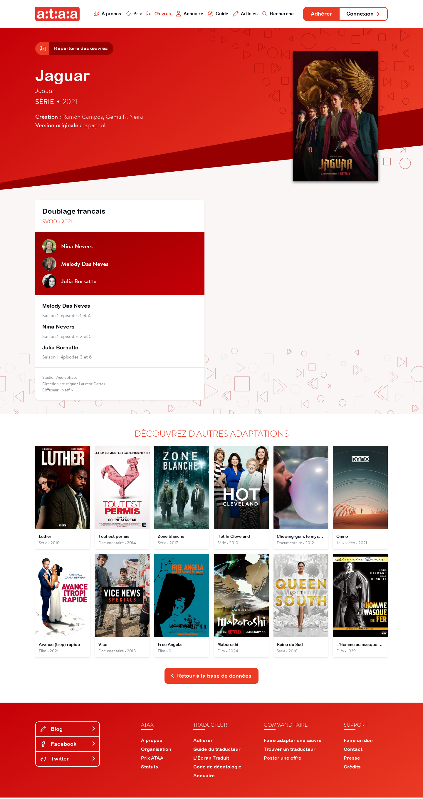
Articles (244, 13)
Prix (133, 13)
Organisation (156, 750)
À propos (106, 13)
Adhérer (321, 14)
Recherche (277, 13)
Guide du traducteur (217, 750)
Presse (352, 759)
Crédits (352, 768)
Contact (353, 750)
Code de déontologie (217, 768)
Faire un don (358, 741)
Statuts (149, 768)
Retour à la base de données (210, 677)
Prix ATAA (152, 759)
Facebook (68, 745)
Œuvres (158, 13)
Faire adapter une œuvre (293, 741)
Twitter (68, 760)
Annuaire (188, 13)
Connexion (363, 14)
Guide (217, 13)
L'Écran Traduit (211, 759)
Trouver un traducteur (289, 750)
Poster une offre (282, 759)
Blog (68, 730)
